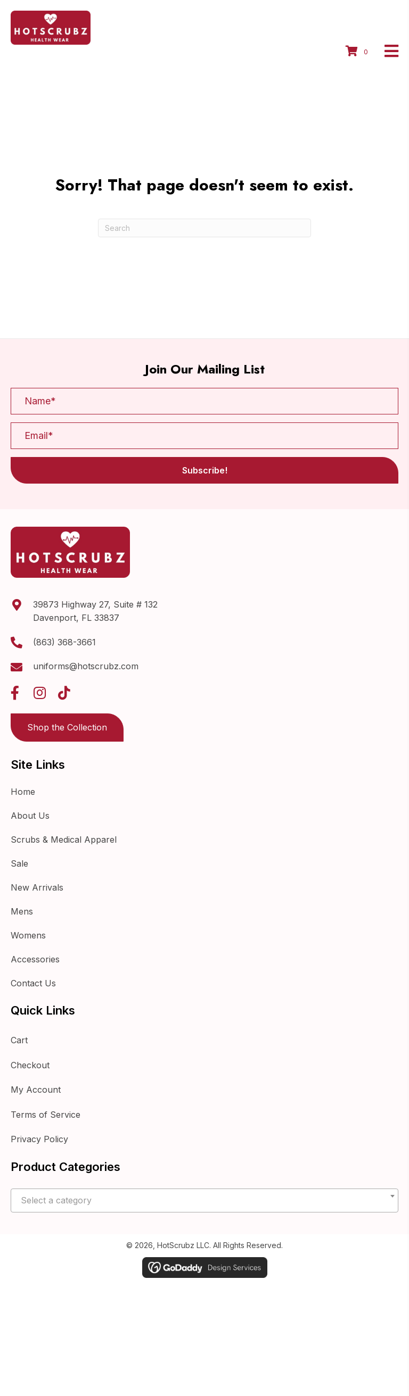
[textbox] (204, 1201)
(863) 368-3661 (64, 642)
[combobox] (204, 1200)
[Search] (204, 228)
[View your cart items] (358, 52)
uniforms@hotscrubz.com (85, 666)
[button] (204, 470)
